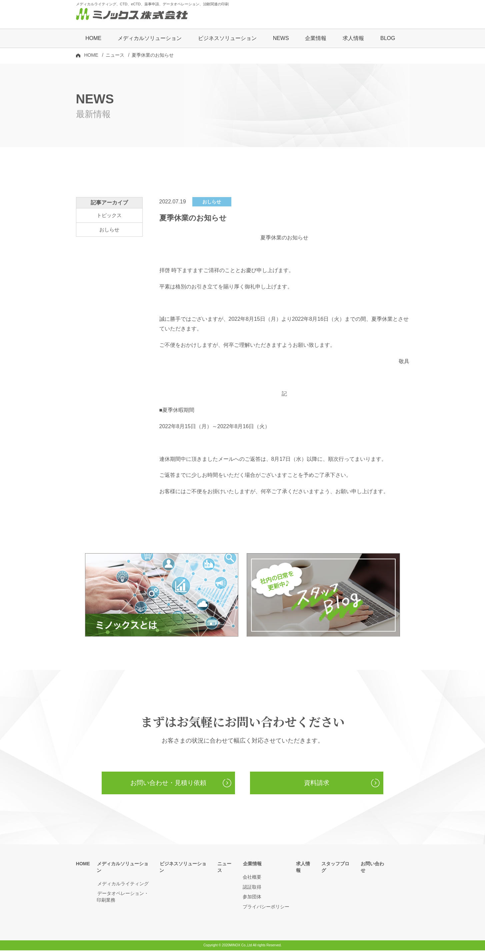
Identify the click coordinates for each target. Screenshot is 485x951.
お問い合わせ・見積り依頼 (168, 783)
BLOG (387, 39)
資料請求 (316, 783)
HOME (93, 39)
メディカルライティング (122, 878)
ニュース (115, 55)
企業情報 (252, 864)
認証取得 (252, 887)
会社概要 (252, 878)
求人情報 (353, 39)
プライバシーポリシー (266, 907)
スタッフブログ (337, 864)
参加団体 (252, 897)
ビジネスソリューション (227, 39)
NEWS (281, 39)
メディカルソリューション (125, 864)
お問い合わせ (375, 864)
